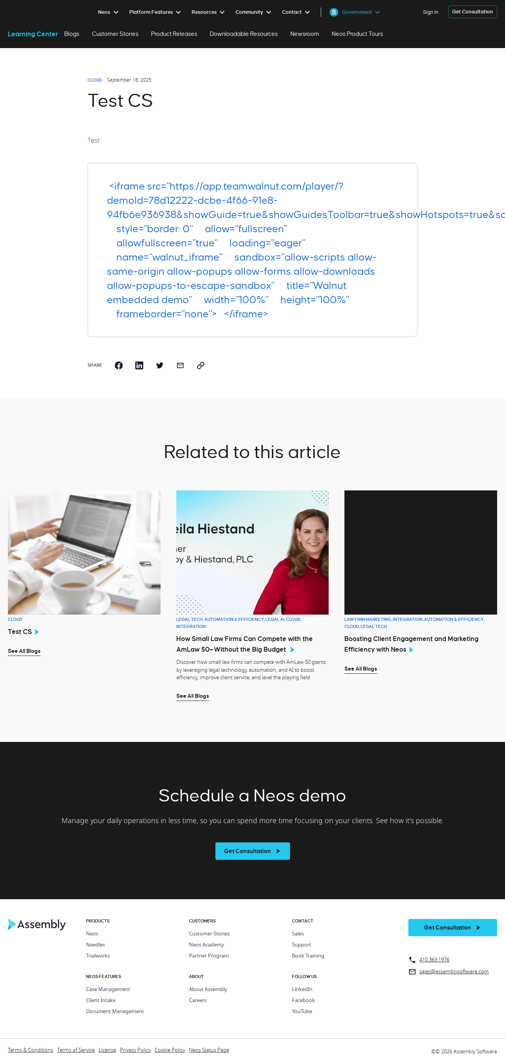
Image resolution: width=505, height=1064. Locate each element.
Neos (92, 934)
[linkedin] (139, 365)
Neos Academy (206, 945)
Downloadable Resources (244, 33)
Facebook (303, 1000)
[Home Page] (37, 928)
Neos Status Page (209, 1050)
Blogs (71, 33)
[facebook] (119, 365)
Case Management (108, 989)
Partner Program (209, 956)
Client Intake (101, 1000)
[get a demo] (472, 12)
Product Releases (174, 33)
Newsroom (304, 33)
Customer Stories (115, 33)
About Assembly (208, 989)
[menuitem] (110, 12)
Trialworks (98, 956)
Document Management (115, 1011)
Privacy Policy (135, 1050)
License (107, 1050)
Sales (298, 934)
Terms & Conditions (30, 1050)
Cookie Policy (170, 1050)
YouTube (302, 1011)
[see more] (252, 851)
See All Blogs (24, 651)
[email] (180, 365)
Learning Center (33, 34)
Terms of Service (76, 1050)
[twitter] (160, 365)
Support (301, 945)
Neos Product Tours (357, 33)
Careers (198, 1000)
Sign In (430, 12)
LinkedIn (302, 989)
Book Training (308, 956)
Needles (95, 945)
